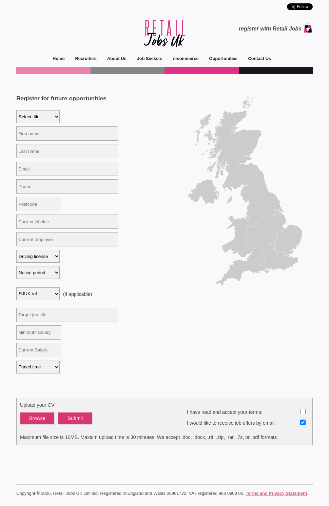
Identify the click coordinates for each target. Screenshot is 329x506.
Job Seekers (147, 58)
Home (59, 58)
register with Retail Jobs (270, 29)
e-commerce (183, 58)
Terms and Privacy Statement (276, 493)
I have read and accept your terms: (246, 412)
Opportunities (221, 58)
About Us (114, 58)
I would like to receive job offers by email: (246, 423)
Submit (75, 418)
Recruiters (83, 58)
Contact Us (257, 58)
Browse (37, 418)
